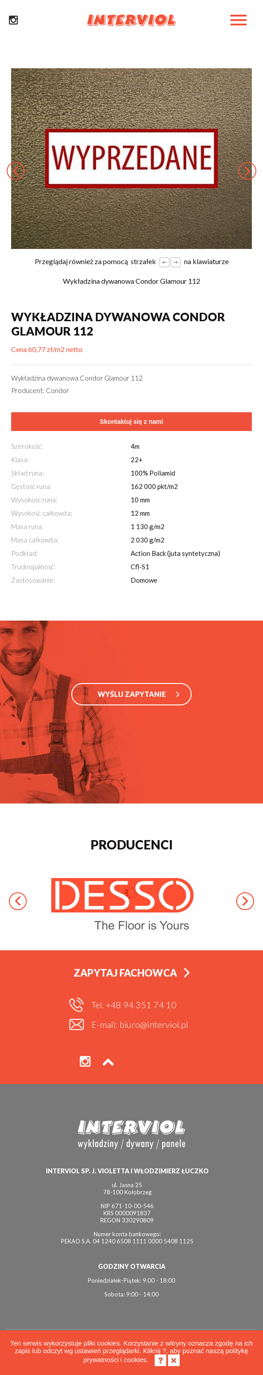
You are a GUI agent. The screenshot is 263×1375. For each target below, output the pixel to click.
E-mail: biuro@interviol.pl (139, 1024)
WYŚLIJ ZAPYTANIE (132, 694)
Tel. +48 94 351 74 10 (134, 1004)
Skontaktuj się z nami (131, 421)
